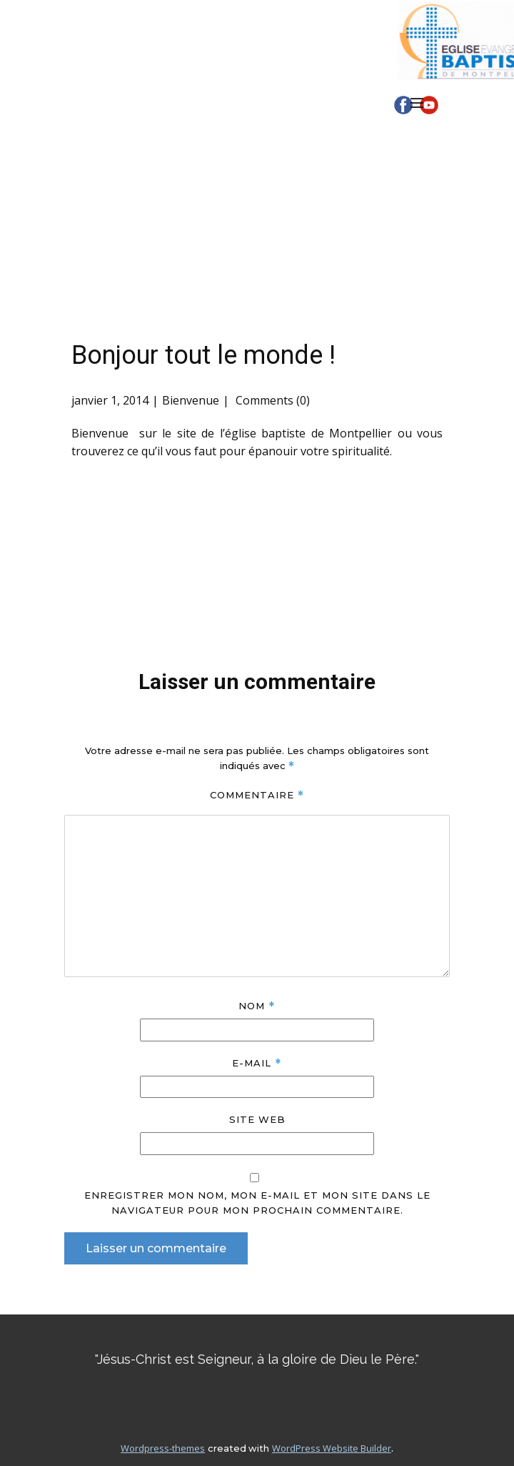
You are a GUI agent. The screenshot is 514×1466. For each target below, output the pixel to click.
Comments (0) (271, 400)
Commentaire (257, 795)
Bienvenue (190, 400)
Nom (256, 1006)
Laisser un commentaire (156, 1248)
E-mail (256, 1063)
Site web (257, 1119)
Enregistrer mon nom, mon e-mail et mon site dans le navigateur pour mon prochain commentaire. (257, 1202)
